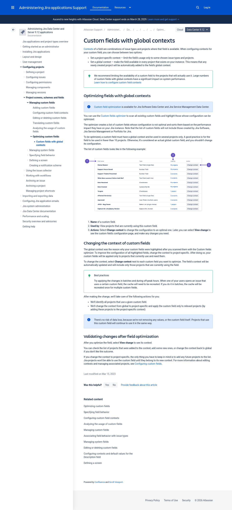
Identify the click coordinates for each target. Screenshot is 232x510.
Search (197, 7)
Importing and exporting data (38, 196)
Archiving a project (35, 185)
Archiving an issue (35, 180)
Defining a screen (38, 160)
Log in (207, 7)
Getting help (29, 226)
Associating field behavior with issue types (106, 436)
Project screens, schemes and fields (45, 97)
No (114, 385)
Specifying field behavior (42, 155)
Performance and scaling (36, 216)
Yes (107, 385)
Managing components (38, 87)
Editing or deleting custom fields (49, 118)
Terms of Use (171, 500)
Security (186, 500)
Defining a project (35, 72)
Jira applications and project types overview (45, 41)
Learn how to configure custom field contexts (117, 82)
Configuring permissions (39, 82)
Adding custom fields (44, 107)
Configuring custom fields (148, 363)
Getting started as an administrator (41, 46)
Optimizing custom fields (46, 136)
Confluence (100, 482)
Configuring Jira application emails (41, 201)
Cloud (180, 29)
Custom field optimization (107, 107)
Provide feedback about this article (139, 385)
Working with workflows (38, 175)
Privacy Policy (152, 500)
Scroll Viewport (116, 482)
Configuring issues (36, 77)
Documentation (101, 7)
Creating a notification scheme (45, 165)
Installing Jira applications (36, 51)
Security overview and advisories (40, 221)
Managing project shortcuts (40, 191)
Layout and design (32, 56)
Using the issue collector (39, 170)
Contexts (88, 49)
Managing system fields (41, 150)
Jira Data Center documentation (39, 211)
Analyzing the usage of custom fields (103, 424)
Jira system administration (36, 206)
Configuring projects (33, 67)
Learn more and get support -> (163, 19)
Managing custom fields (42, 102)
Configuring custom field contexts (50, 112)
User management (32, 62)
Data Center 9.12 (198, 29)
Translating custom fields (46, 123)
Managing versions (36, 92)
